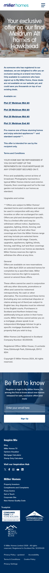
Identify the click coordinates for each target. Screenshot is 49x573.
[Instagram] (13, 469)
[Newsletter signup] (24, 408)
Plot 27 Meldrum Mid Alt (16, 103)
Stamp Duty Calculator (13, 458)
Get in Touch (9, 494)
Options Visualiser (11, 452)
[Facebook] (9, 469)
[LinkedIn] (22, 469)
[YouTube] (18, 469)
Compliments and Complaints (16, 487)
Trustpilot (5, 507)
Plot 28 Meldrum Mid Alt (16, 110)
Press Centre (9, 491)
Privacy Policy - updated (14, 555)
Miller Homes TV (10, 448)
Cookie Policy (29, 559)
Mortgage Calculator (12, 455)
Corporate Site (10, 497)
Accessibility (33, 555)
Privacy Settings (10, 564)
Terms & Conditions (12, 559)
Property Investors (11, 484)
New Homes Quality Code (15, 500)
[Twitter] (5, 469)
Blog (6, 445)
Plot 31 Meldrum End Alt (17, 123)
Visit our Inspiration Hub (16, 464)
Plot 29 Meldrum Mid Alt (16, 116)
